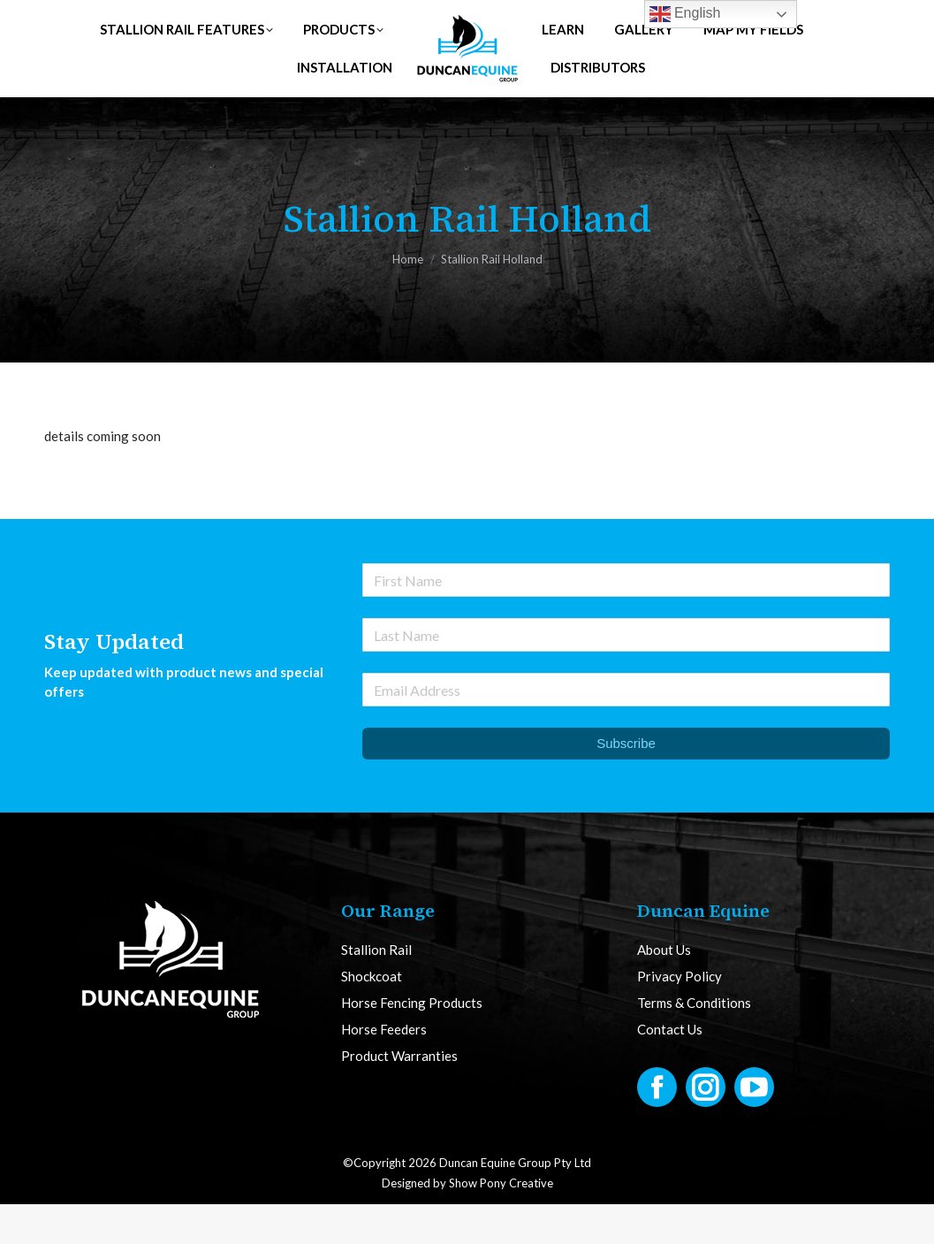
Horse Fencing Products (411, 1042)
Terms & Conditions (694, 1042)
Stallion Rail (376, 989)
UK (234, 20)
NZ (358, 20)
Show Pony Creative (501, 1223)
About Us (664, 989)
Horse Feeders (384, 1069)
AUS (296, 20)
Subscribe (626, 782)
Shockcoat (371, 1016)
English (685, 14)
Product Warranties (399, 1095)
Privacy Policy (679, 1016)
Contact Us (669, 1069)
